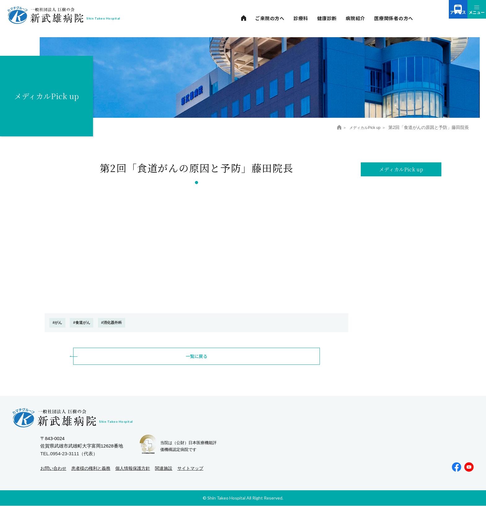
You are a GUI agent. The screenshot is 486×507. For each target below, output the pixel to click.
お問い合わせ (53, 469)
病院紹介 (355, 18)
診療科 (301, 18)
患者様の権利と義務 (90, 469)
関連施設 (163, 469)
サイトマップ (190, 469)
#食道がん (89, 322)
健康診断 (327, 18)
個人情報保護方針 (132, 469)
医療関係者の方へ (393, 18)
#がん (59, 322)
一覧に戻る (196, 357)
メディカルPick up (362, 127)
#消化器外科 (125, 322)
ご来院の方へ (270, 18)
